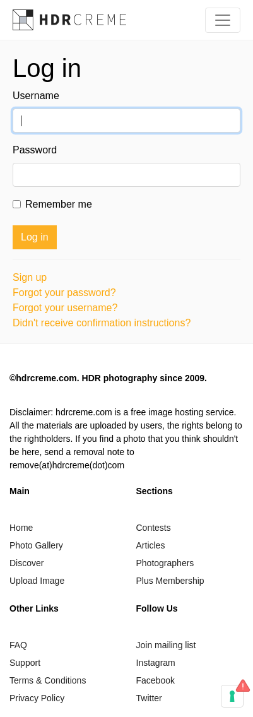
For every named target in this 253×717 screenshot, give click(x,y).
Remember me (58, 204)
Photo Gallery (36, 545)
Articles (150, 545)
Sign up (30, 277)
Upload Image (36, 581)
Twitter (149, 698)
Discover (26, 563)
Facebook (155, 680)
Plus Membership (170, 581)
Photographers (165, 563)
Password (35, 150)
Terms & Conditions (47, 680)
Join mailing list (166, 645)
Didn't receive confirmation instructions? (102, 322)
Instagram (155, 663)
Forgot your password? (64, 292)
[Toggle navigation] (222, 20)
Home (21, 528)
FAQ (18, 645)
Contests (153, 528)
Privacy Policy (36, 698)
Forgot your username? (65, 307)
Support (24, 663)
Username (36, 95)
